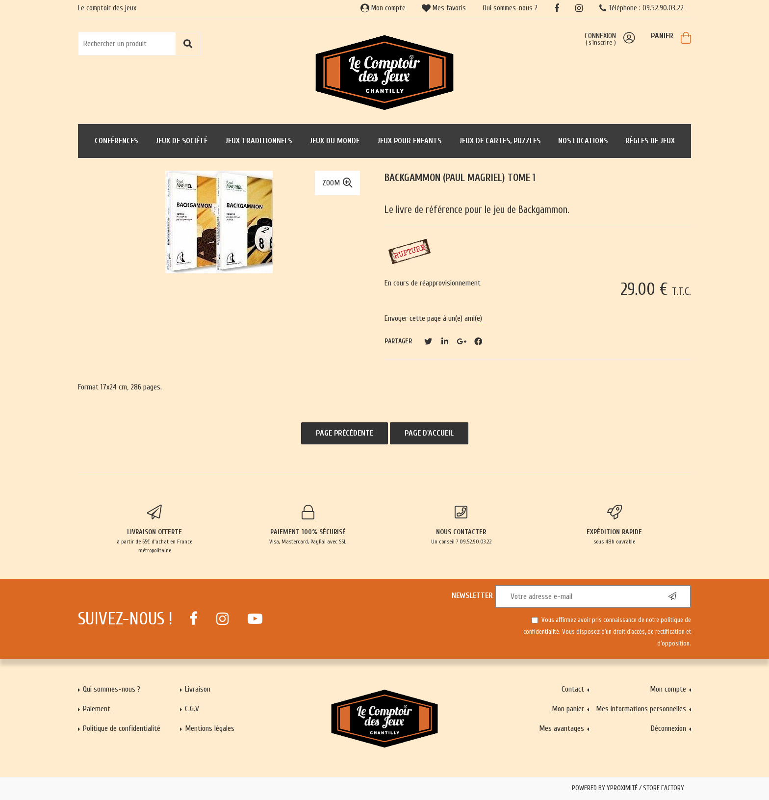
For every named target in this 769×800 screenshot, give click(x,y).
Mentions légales (209, 728)
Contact (573, 689)
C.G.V (192, 708)
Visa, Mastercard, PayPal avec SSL (308, 525)
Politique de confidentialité (121, 728)
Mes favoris (444, 8)
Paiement (96, 708)
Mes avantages (561, 728)
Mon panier (568, 708)
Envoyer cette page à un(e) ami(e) (433, 318)
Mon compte (383, 8)
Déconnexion (668, 728)
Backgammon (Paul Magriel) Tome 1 (460, 177)
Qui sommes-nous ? (510, 8)
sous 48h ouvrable (615, 525)
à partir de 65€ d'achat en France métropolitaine (155, 529)
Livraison (197, 689)
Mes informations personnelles (641, 708)
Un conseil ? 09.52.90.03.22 (461, 525)
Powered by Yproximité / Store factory (628, 788)
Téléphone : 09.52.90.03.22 (641, 8)
